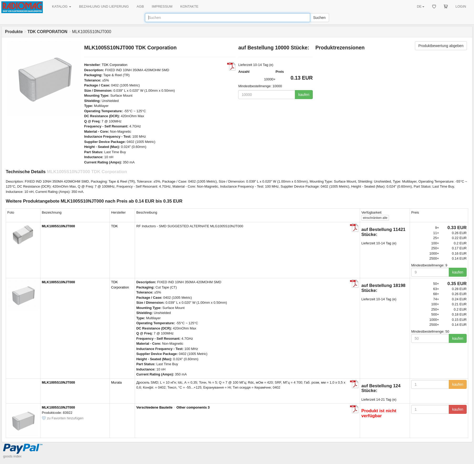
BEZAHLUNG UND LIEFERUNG (104, 6)
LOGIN (461, 6)
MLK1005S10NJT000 (58, 226)
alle (375, 218)
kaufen (303, 94)
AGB (140, 6)
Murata (116, 382)
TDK (114, 226)
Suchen (319, 18)
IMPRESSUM (162, 6)
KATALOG (61, 6)
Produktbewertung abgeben (440, 46)
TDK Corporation (114, 65)
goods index (12, 456)
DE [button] (420, 6)
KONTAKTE (189, 6)
